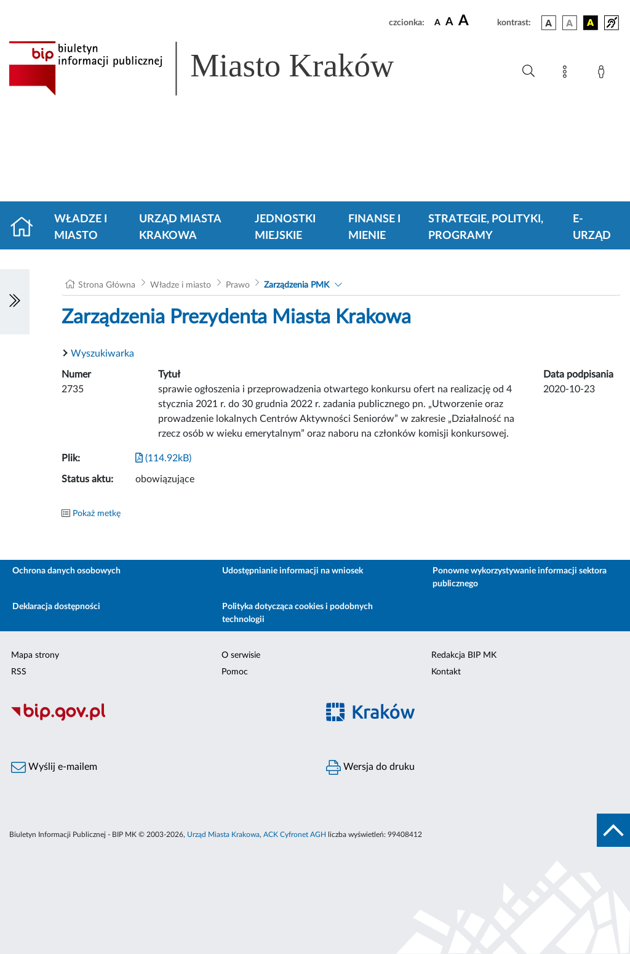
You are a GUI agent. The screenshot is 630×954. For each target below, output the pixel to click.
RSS (18, 672)
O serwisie (240, 655)
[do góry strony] (613, 830)
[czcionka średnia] (449, 22)
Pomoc (234, 672)
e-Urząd (592, 227)
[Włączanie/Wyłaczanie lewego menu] (15, 301)
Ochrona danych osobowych (66, 571)
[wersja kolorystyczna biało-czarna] (569, 23)
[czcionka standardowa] (437, 22)
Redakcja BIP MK (463, 655)
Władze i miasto (80, 227)
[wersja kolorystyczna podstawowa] (549, 23)
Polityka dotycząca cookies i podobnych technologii (297, 613)
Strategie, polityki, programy (485, 227)
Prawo (238, 285)
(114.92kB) (163, 458)
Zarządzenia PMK (296, 285)
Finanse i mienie (374, 227)
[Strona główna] (26, 228)
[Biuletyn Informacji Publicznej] (157, 718)
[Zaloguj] (603, 74)
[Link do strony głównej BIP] (219, 68)
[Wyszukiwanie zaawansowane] (528, 71)
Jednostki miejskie (285, 227)
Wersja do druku (370, 767)
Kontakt (446, 672)
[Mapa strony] (567, 74)
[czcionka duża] (476, 21)
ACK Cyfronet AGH (294, 834)
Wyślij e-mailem (54, 767)
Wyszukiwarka (102, 353)
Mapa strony (35, 655)
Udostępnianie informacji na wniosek (292, 571)
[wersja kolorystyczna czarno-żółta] (590, 23)
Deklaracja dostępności (56, 606)
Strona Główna (106, 285)
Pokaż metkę (97, 513)
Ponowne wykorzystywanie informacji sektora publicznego (520, 577)
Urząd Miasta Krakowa (180, 227)
